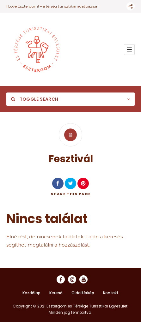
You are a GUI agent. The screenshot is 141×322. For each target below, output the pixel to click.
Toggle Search (34, 99)
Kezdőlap (31, 292)
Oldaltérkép (82, 292)
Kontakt (111, 292)
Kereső (56, 292)
